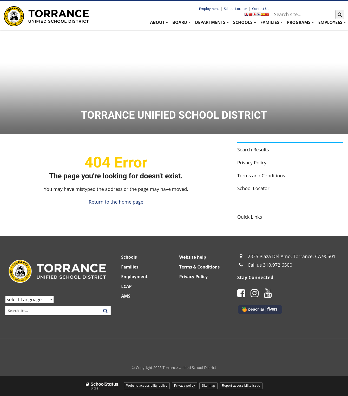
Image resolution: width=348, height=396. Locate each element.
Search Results (253, 149)
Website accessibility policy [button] (147, 385)
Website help (192, 257)
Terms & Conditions (199, 267)
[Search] (340, 14)
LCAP (126, 286)
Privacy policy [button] (184, 385)
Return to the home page (116, 202)
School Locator (235, 8)
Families (129, 267)
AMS (125, 296)
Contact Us (260, 8)
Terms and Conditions (261, 175)
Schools (129, 257)
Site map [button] (208, 385)
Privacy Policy (251, 162)
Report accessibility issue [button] (241, 385)
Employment (209, 8)
